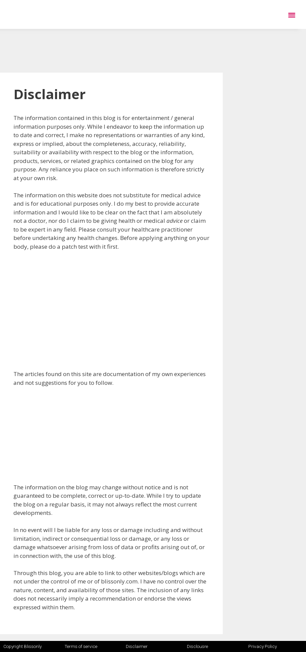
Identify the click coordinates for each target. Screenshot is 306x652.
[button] (292, 15)
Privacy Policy (262, 646)
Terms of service (80, 646)
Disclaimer (137, 646)
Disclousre (197, 646)
